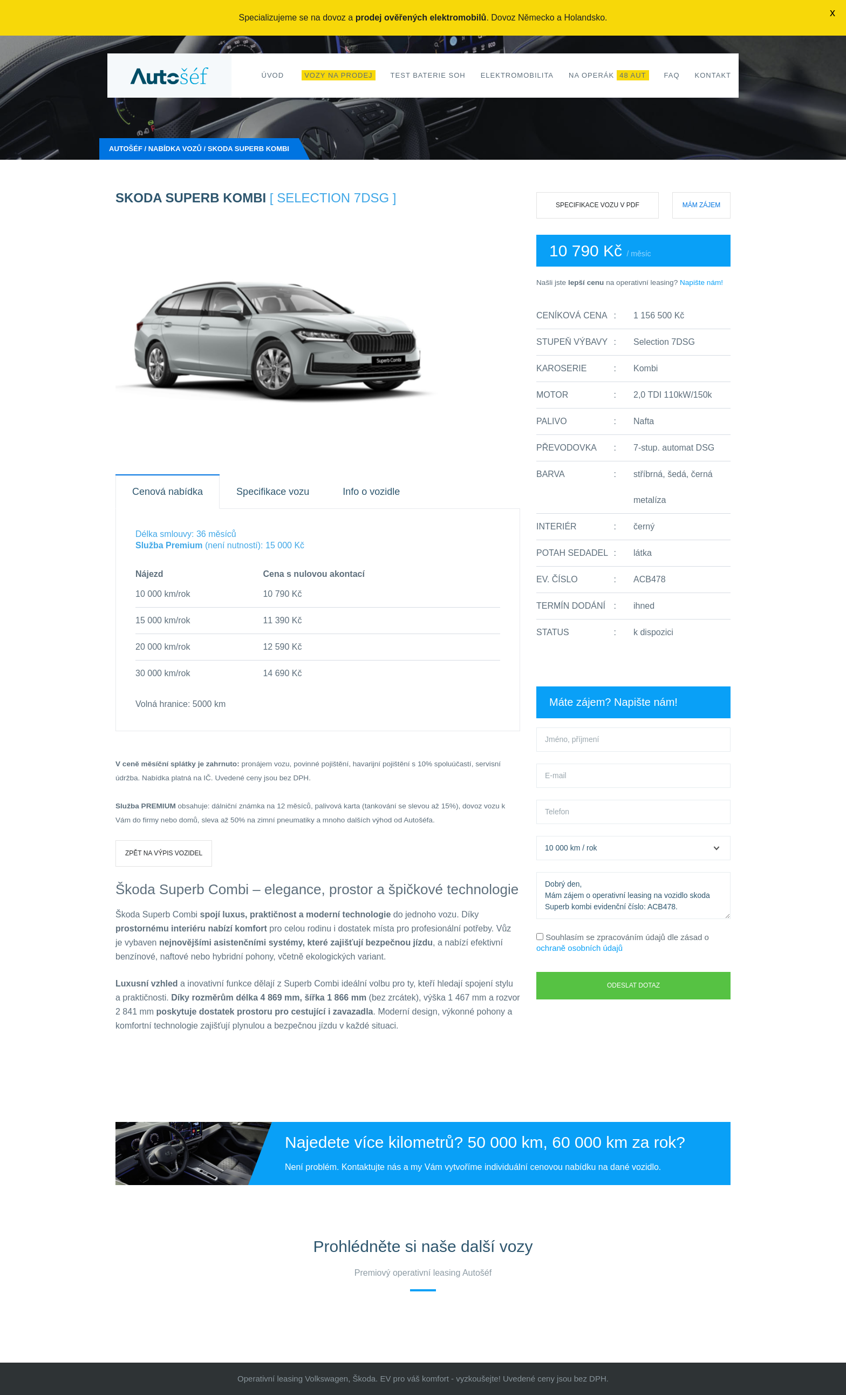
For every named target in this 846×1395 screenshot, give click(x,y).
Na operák (609, 75)
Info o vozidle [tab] (371, 491)
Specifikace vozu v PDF (597, 205)
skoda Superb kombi (248, 149)
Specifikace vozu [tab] (272, 491)
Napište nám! (701, 282)
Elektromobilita (517, 75)
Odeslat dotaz (633, 985)
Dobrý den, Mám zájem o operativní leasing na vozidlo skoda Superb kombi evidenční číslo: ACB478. (633, 895)
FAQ (672, 75)
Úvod (273, 75)
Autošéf (125, 149)
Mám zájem (702, 205)
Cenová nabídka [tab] (167, 491)
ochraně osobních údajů (579, 947)
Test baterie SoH (428, 75)
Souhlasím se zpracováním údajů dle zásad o (622, 942)
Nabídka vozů (175, 149)
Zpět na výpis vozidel (163, 853)
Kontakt (713, 75)
